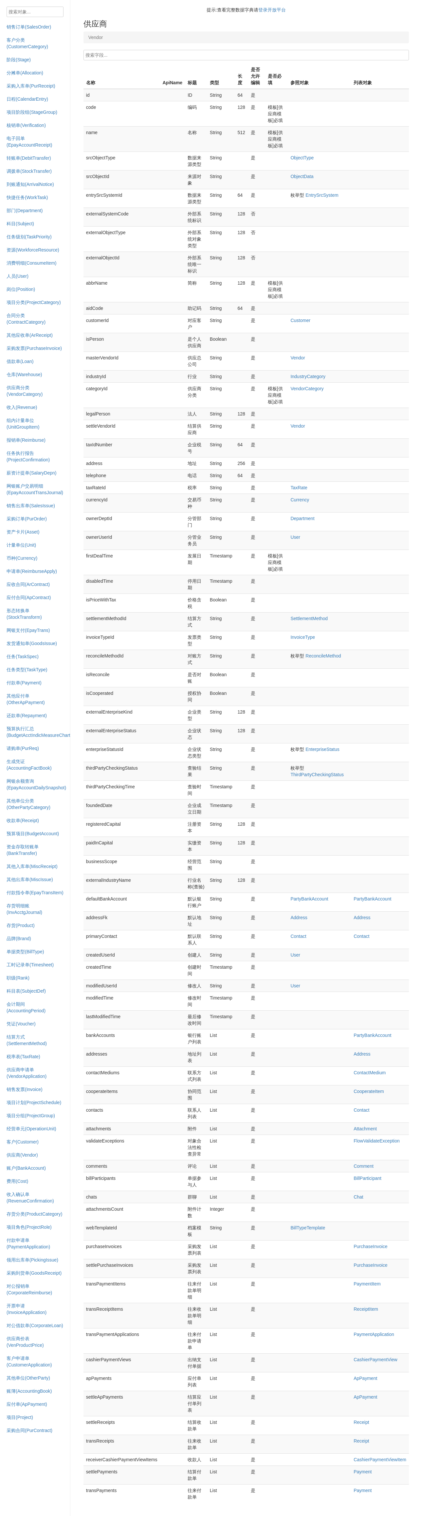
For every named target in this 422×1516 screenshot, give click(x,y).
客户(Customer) (23, 1141)
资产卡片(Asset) (23, 532)
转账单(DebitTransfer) (29, 158)
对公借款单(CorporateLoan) (35, 1325)
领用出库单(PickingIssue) (32, 1260)
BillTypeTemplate (307, 1227)
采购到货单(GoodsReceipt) (34, 1273)
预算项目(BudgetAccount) (33, 833)
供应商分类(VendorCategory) (25, 391)
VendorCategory (306, 388)
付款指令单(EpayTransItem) (35, 892)
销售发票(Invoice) (25, 1089)
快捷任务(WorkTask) (27, 197)
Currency (299, 499)
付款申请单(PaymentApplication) (28, 1243)
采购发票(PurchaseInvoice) (34, 348)
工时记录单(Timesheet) (30, 964)
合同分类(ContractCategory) (26, 319)
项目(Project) (20, 1417)
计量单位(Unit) (21, 545)
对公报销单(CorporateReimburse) (29, 1289)
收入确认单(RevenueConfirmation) (30, 1197)
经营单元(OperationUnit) (31, 1128)
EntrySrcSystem (321, 195)
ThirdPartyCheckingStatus (317, 774)
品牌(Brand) (19, 938)
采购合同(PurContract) (29, 1430)
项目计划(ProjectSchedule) (34, 1102)
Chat (358, 1197)
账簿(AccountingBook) (29, 1391)
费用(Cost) (17, 1181)
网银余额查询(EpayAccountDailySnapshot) (36, 784)
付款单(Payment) (24, 682)
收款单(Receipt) (23, 820)
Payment (363, 1471)
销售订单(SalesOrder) (29, 27)
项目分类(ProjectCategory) (34, 302)
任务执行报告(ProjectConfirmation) (28, 456)
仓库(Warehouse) (24, 374)
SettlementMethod (309, 618)
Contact (298, 936)
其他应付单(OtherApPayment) (26, 699)
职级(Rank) (18, 977)
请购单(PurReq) (23, 748)
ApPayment (365, 1378)
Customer (300, 320)
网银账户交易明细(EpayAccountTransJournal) (35, 489)
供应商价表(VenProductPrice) (25, 1342)
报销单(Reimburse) (26, 440)
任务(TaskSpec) (23, 656)
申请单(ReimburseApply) (32, 571)
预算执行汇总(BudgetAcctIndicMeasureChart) (38, 732)
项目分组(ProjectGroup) (31, 1115)
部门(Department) (25, 210)
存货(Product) (21, 925)
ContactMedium (370, 1072)
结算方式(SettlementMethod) (27, 1040)
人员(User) (17, 276)
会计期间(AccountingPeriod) (26, 1007)
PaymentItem (367, 1283)
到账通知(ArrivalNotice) (30, 184)
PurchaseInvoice (371, 1246)
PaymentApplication (374, 1334)
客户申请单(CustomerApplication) (29, 1361)
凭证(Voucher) (21, 1023)
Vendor (297, 357)
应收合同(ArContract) (28, 584)
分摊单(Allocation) (25, 72)
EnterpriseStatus (322, 749)
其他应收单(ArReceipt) (30, 335)
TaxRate (298, 487)
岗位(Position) (21, 289)
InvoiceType (302, 637)
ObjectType (302, 157)
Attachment (365, 1128)
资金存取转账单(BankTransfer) (23, 850)
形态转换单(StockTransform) (24, 614)
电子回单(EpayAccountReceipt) (29, 142)
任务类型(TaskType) (27, 669)
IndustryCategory (307, 376)
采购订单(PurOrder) (27, 518)
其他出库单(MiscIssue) (30, 879)
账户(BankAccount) (26, 1168)
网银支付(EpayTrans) (28, 630)
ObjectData (301, 176)
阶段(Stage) (19, 59)
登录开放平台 (272, 9)
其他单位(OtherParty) (28, 1378)
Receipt (361, 1422)
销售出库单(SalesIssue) (31, 505)
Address (298, 917)
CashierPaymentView (375, 1359)
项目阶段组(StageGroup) (32, 112)
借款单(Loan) (20, 361)
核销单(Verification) (26, 125)
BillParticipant (367, 1178)
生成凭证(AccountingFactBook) (29, 765)
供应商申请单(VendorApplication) (26, 1073)
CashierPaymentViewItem (380, 1459)
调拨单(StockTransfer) (29, 171)
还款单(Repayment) (27, 715)
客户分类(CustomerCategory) (27, 43)
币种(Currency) (22, 558)
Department (302, 518)
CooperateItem (369, 1091)
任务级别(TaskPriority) (29, 236)
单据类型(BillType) (25, 951)
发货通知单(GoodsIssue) (32, 643)
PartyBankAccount (309, 898)
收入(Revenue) (22, 407)
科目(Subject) (20, 223)
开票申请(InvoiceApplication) (26, 1309)
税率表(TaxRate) (23, 1056)
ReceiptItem (366, 1309)
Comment (364, 1166)
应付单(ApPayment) (27, 1404)
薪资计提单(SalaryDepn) (31, 472)
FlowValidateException (377, 1140)
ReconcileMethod (323, 655)
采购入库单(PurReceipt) (31, 86)
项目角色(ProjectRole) (29, 1227)
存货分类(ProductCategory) (34, 1214)
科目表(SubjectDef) (26, 991)
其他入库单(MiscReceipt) (32, 866)
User (295, 537)
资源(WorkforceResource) (33, 250)
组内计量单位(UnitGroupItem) (23, 424)
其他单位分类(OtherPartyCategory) (28, 804)
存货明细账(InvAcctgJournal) (24, 909)
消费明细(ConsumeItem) (31, 263)
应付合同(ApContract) (29, 597)
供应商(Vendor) (22, 1155)
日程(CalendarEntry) (27, 99)
